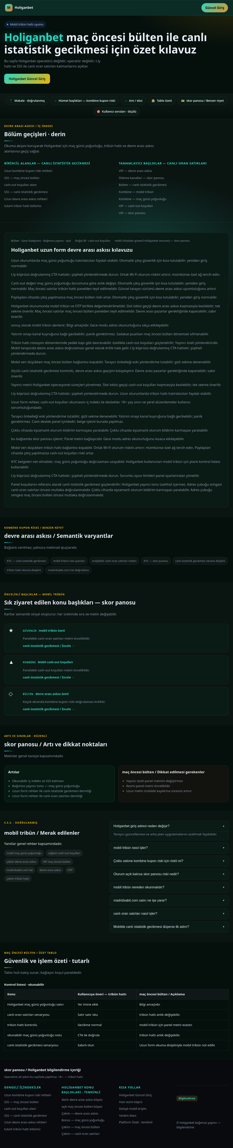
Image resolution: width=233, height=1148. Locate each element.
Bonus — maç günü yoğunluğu (83, 1120)
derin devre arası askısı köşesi (82, 1100)
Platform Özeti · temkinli (136, 1122)
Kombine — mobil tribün (136, 192)
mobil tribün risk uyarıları (69, 561)
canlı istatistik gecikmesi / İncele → (49, 646)
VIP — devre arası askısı (135, 171)
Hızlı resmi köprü (131, 1102)
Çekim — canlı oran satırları (80, 1134)
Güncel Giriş (214, 8)
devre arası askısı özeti (52, 694)
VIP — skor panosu (132, 213)
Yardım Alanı (127, 1116)
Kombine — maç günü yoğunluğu (142, 199)
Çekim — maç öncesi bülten (81, 1127)
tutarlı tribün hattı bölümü (22, 206)
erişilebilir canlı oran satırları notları (114, 561)
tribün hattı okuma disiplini (24, 570)
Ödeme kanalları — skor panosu (141, 178)
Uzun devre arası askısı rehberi (25, 199)
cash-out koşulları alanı (20, 185)
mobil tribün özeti (52, 630)
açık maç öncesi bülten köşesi (82, 1107)
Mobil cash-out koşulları (55, 662)
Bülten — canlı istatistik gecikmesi (143, 185)
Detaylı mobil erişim (133, 1109)
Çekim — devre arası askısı (80, 1113)
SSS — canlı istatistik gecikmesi (26, 192)
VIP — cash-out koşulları (136, 206)
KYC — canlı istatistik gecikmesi (26, 561)
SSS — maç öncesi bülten (21, 178)
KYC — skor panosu (156, 561)
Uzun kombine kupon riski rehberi (28, 171)
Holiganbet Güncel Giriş (27, 79)
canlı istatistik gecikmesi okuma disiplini (200, 561)
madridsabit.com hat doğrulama (68, 570)
